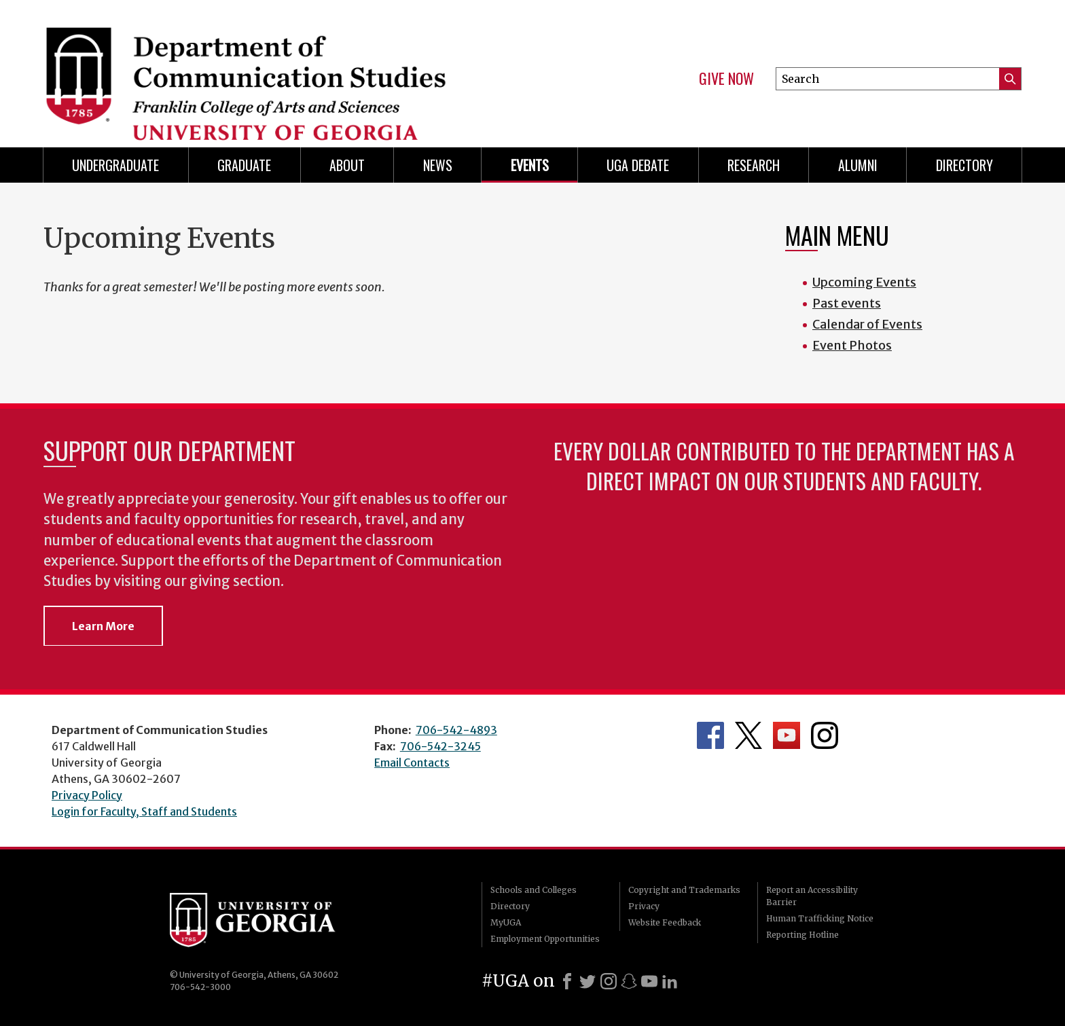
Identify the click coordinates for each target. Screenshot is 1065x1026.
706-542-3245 (440, 746)
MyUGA (505, 922)
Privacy (644, 906)
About (347, 165)
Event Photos (852, 345)
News (437, 165)
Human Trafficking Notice (819, 918)
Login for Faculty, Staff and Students (144, 811)
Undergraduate (115, 165)
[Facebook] (567, 981)
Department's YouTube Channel (786, 735)
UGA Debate (638, 165)
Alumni (858, 165)
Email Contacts (412, 762)
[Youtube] (649, 981)
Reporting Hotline (802, 935)
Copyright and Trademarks (684, 890)
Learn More (103, 626)
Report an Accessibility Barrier (812, 896)
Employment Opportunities (545, 939)
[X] (587, 981)
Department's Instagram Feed (824, 735)
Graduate (244, 165)
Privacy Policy (87, 795)
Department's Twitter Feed (748, 735)
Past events (846, 303)
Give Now (726, 79)
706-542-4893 (456, 730)
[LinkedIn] (670, 981)
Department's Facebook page (710, 735)
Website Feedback (664, 922)
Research (753, 165)
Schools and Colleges (533, 890)
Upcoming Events (864, 282)
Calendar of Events (867, 324)
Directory (964, 165)
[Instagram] (608, 981)
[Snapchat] (629, 981)
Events (530, 165)
